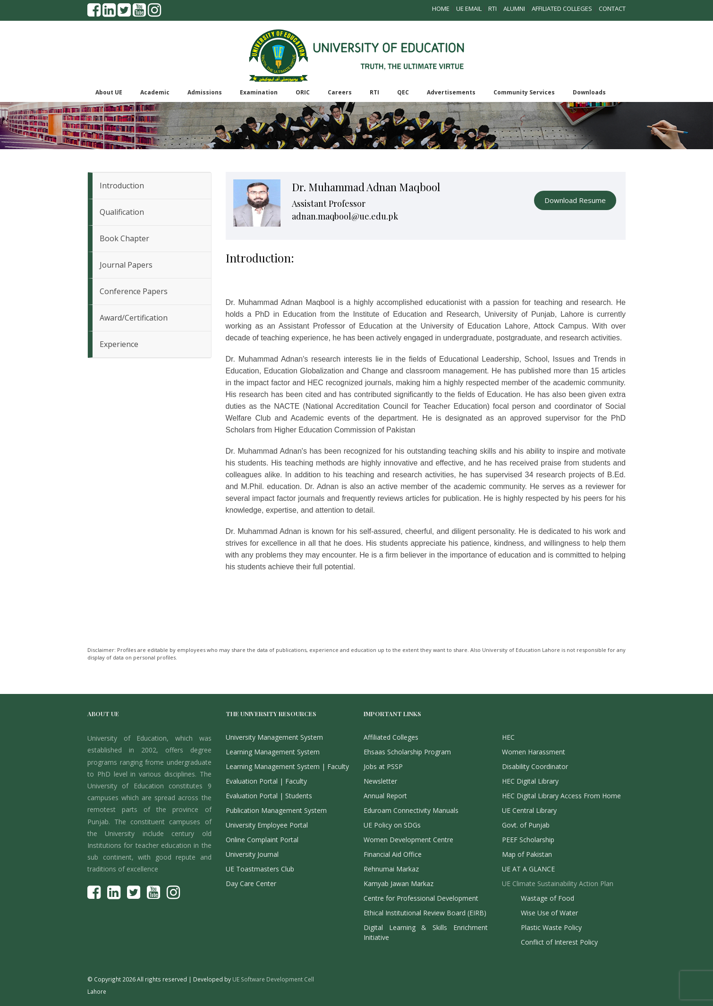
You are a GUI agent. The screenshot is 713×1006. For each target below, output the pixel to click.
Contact (612, 8)
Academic (155, 92)
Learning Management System (273, 751)
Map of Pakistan (527, 854)
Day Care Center (251, 883)
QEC (403, 92)
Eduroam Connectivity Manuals (411, 810)
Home (441, 8)
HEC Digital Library (530, 781)
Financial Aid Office (393, 854)
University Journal (252, 854)
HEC (508, 737)
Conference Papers (134, 291)
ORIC (303, 92)
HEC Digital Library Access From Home (561, 795)
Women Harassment (533, 751)
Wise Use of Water (549, 912)
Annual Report (385, 795)
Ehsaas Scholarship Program (407, 751)
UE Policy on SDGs (392, 824)
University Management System (274, 737)
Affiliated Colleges (562, 8)
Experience (119, 344)
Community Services (524, 92)
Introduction (122, 185)
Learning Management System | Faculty (287, 766)
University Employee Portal (267, 824)
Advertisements (451, 92)
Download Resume (575, 200)
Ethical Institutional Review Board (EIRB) (425, 912)
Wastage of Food (547, 898)
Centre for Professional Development (421, 898)
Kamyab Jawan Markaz (398, 883)
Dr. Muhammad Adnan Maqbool (366, 187)
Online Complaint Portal (262, 839)
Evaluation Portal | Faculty (266, 781)
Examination (259, 92)
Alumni (514, 8)
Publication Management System (276, 810)
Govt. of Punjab (526, 824)
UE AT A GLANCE (528, 868)
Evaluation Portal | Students (269, 795)
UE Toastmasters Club (260, 868)
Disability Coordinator (535, 766)
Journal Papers (126, 265)
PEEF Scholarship (528, 839)
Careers (340, 92)
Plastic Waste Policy (551, 927)
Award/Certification (134, 318)
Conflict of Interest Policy (559, 942)
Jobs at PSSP (383, 766)
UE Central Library (529, 810)
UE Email (469, 8)
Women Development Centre (408, 839)
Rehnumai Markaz (391, 868)
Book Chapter (124, 238)
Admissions (204, 92)
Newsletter (380, 781)
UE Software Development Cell (273, 979)
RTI (492, 8)
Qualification (122, 212)
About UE (108, 92)
